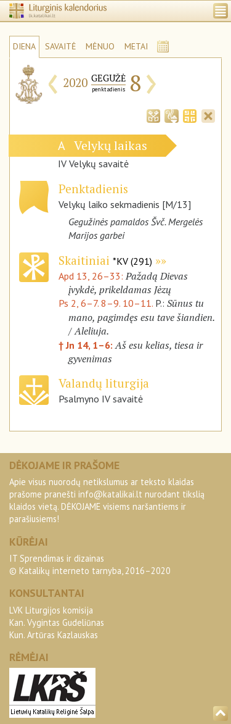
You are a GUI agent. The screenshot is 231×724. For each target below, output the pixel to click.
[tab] (153, 114)
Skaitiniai (105, 260)
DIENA (24, 46)
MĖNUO (100, 46)
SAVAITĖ (60, 46)
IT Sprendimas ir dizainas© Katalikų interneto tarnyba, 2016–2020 (90, 564)
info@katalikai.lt (110, 494)
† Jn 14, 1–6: (87, 345)
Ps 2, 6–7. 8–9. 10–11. (106, 303)
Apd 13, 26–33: (92, 276)
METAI (136, 46)
